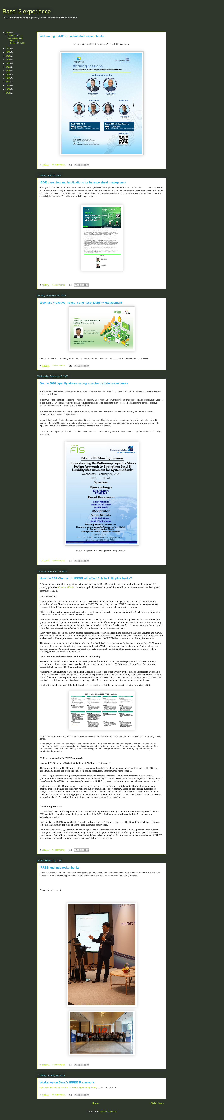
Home (95, 1103)
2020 (8, 52)
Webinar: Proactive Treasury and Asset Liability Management (81, 302)
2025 (8, 32)
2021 (8, 48)
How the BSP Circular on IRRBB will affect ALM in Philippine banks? (86, 578)
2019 (8, 56)
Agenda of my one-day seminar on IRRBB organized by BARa (68, 1087)
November (12, 35)
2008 (8, 93)
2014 (8, 71)
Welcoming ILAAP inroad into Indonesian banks (72, 36)
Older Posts (157, 1103)
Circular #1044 (65, 587)
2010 (8, 85)
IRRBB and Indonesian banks (59, 867)
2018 (8, 60)
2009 (8, 89)
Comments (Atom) (108, 1111)
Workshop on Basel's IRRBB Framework (67, 1082)
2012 (8, 78)
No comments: (59, 164)
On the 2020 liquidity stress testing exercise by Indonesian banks (84, 383)
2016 (8, 67)
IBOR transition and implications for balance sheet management (83, 182)
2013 (8, 74)
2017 (8, 63)
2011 (8, 82)
